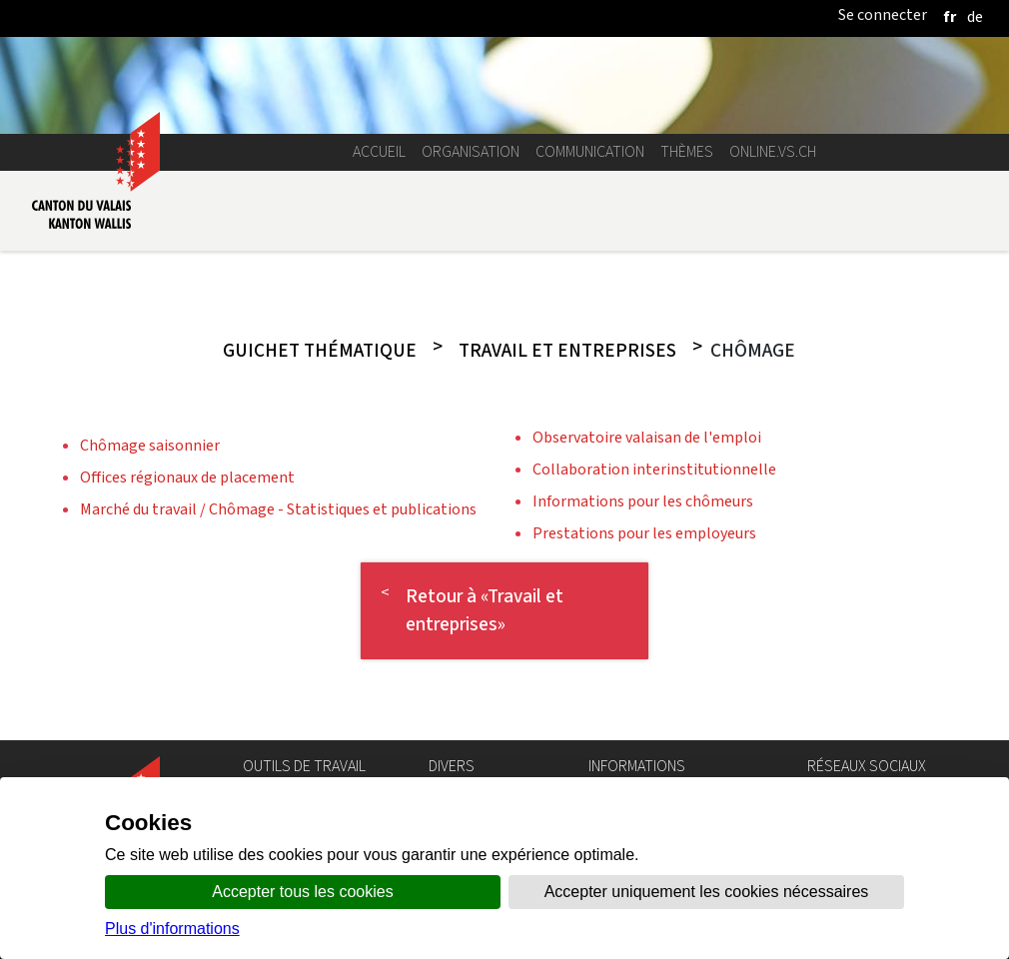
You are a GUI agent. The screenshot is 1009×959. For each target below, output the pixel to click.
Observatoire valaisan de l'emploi (646, 437)
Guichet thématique (320, 351)
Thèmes (686, 151)
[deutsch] (975, 16)
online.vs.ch (772, 151)
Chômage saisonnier (150, 445)
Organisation (470, 151)
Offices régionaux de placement (187, 477)
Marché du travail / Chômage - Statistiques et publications (278, 508)
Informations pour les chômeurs (642, 500)
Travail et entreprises (567, 351)
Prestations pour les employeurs (644, 532)
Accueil (379, 151)
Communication (589, 151)
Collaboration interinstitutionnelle (654, 469)
